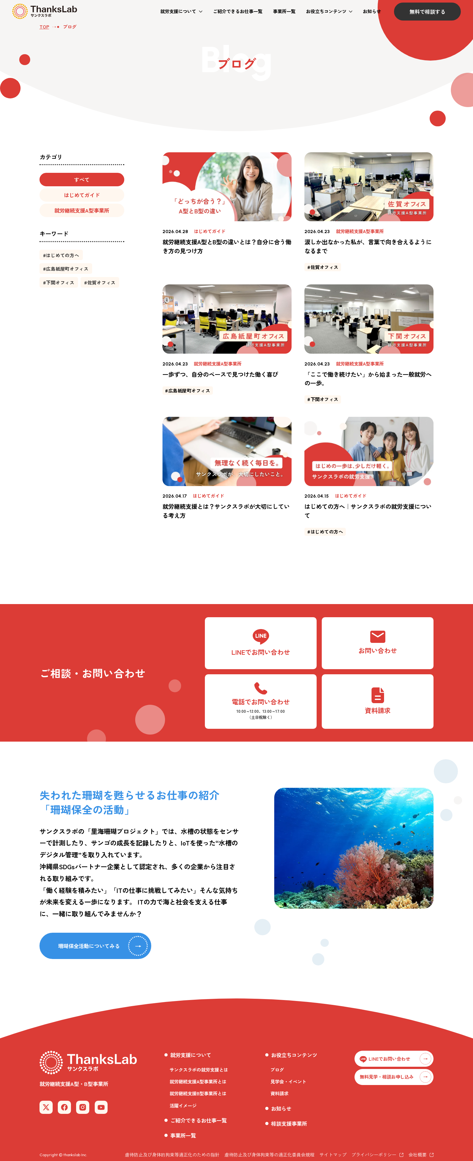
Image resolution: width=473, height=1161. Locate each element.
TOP (44, 26)
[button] (181, 11)
